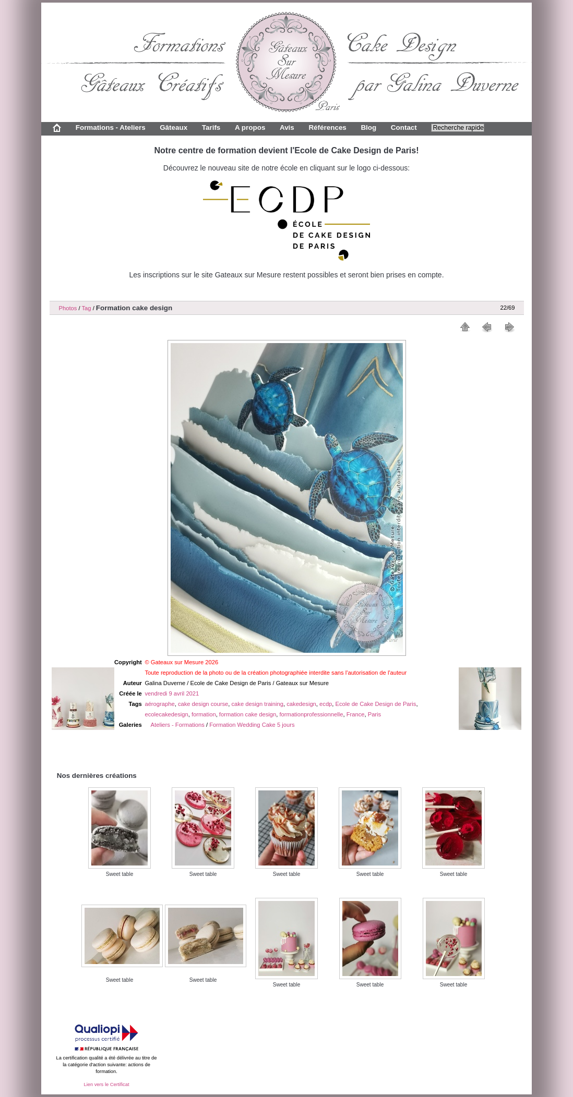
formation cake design (247, 714)
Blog (368, 127)
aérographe (159, 704)
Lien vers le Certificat (106, 1084)
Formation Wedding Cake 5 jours (251, 725)
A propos (250, 127)
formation (204, 714)
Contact (404, 127)
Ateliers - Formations (178, 725)
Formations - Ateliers (111, 127)
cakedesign (301, 704)
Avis (287, 127)
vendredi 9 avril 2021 (172, 693)
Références (327, 127)
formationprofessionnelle (311, 714)
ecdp (325, 704)
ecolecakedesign (166, 714)
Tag (86, 308)
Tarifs (211, 127)
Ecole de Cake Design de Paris (376, 704)
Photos (68, 308)
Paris (374, 714)
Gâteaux (173, 127)
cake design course (203, 704)
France (356, 714)
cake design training (258, 704)
